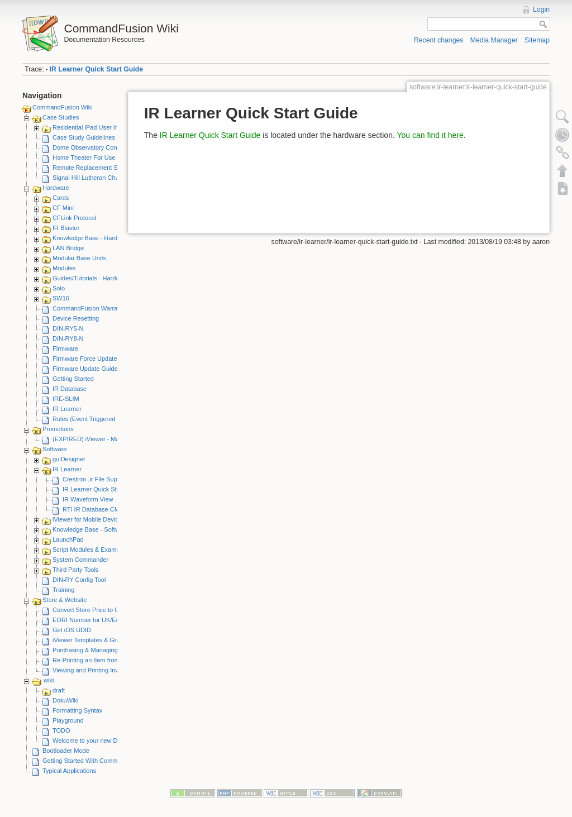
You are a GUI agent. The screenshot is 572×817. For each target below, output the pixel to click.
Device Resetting (76, 318)
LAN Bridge (68, 248)
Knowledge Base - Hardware (92, 238)
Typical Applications (69, 770)
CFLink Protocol (74, 217)
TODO (61, 730)
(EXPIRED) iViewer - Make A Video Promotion (115, 439)
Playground (68, 720)
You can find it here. (431, 135)
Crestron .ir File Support (95, 479)
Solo (59, 288)
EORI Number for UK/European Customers (111, 620)
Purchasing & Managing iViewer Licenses (109, 650)
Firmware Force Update (85, 358)
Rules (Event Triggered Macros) (96, 418)
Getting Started (73, 378)
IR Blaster (66, 227)
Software (54, 449)
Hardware (55, 187)
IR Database (70, 388)
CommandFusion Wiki (62, 107)
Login (541, 9)
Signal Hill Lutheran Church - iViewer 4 (105, 177)
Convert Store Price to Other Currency (104, 609)
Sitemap (537, 40)
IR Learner (67, 408)
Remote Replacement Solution (94, 167)
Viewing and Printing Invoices (93, 670)
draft (59, 690)
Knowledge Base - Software (90, 529)
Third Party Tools (75, 569)
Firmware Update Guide (85, 368)
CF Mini (63, 207)
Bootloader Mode (65, 750)
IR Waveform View (88, 499)
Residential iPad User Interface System (106, 127)
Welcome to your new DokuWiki (96, 740)
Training (63, 589)
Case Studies (60, 117)
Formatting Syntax (77, 710)
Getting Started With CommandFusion (94, 760)
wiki (49, 680)
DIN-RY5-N (68, 328)
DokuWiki (65, 700)
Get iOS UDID (72, 630)
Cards (61, 197)
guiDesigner (69, 459)
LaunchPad (68, 539)
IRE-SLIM (66, 398)
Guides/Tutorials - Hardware (91, 278)
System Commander (80, 559)
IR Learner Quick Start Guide (96, 69)
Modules (64, 268)
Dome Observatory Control (89, 147)
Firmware (65, 348)
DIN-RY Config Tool (79, 579)
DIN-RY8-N (68, 338)
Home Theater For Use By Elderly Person (109, 157)
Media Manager (494, 40)
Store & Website (64, 599)
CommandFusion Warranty (89, 308)
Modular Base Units (79, 258)
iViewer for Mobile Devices (89, 519)
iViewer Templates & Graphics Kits (99, 640)
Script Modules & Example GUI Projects (107, 549)
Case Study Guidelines (84, 137)
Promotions (58, 429)
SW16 (61, 298)
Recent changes (439, 40)
